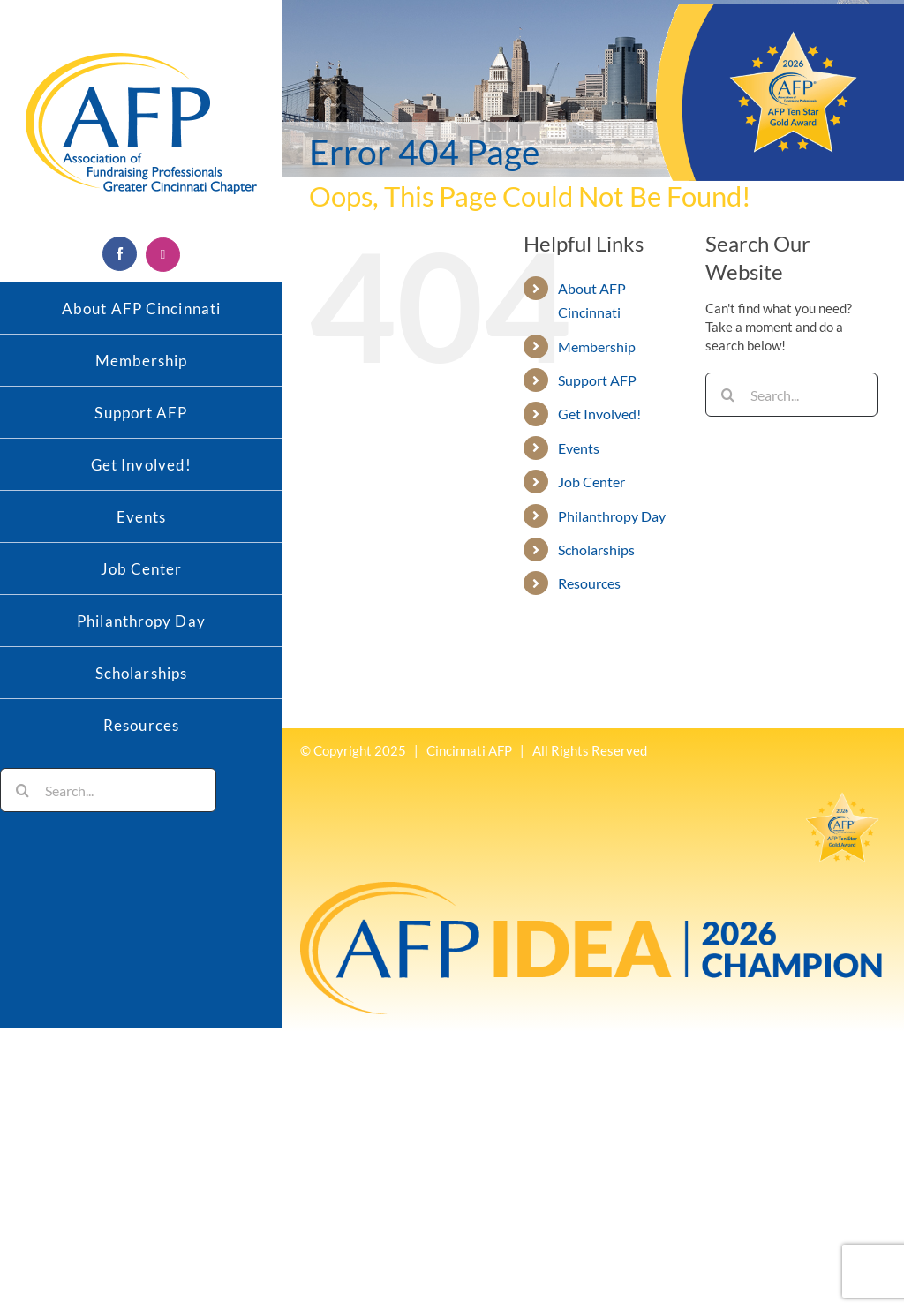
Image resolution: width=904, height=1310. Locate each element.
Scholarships (596, 549)
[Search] (22, 790)
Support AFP (597, 380)
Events (578, 448)
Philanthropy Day (612, 516)
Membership (597, 346)
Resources (589, 583)
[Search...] (108, 790)
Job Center (591, 481)
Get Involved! (599, 413)
